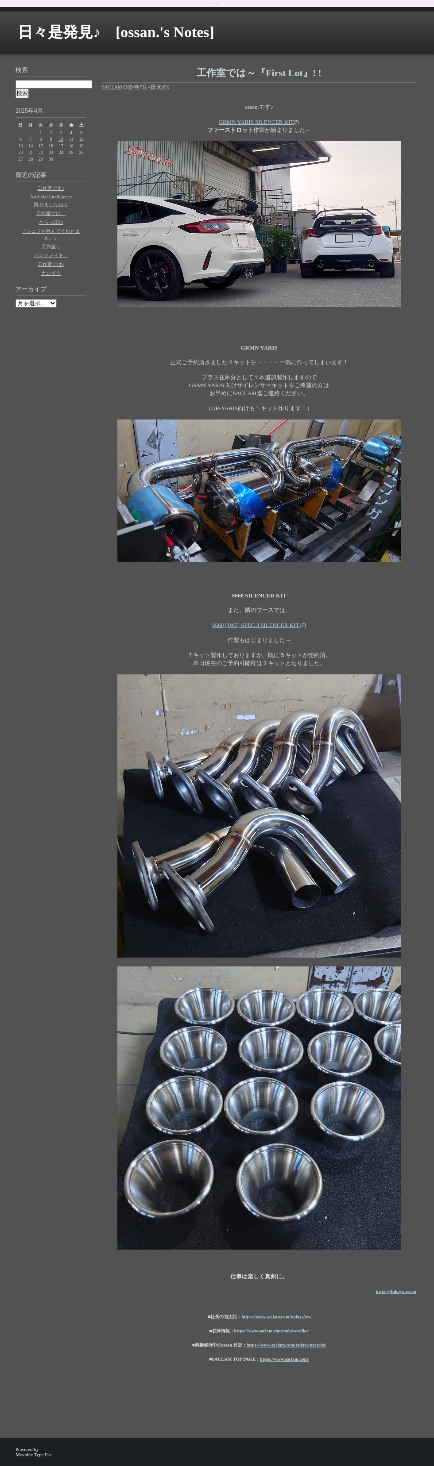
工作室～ (51, 246)
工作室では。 (51, 213)
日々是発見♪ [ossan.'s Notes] (116, 32)
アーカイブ (31, 289)
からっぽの (51, 222)
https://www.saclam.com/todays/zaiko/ (271, 1330)
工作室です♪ (51, 188)
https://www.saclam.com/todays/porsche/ (286, 1345)
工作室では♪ (51, 264)
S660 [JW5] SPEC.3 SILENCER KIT (256, 625)
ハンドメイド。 (51, 255)
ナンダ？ (51, 273)
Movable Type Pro (34, 1454)
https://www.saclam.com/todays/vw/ (276, 1316)
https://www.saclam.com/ (284, 1359)
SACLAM (112, 86)
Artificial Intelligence (51, 196)
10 (61, 139)
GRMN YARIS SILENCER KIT (256, 122)
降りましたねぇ (51, 204)
